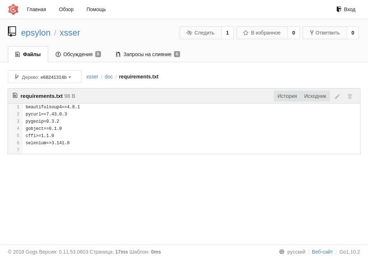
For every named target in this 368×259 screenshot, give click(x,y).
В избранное (261, 33)
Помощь (96, 9)
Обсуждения (78, 54)
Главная (36, 9)
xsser (70, 32)
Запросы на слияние (148, 54)
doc (109, 76)
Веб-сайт (322, 252)
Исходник (315, 96)
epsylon (36, 32)
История (287, 96)
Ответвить (325, 33)
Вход (345, 9)
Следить (200, 33)
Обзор (66, 9)
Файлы (28, 54)
